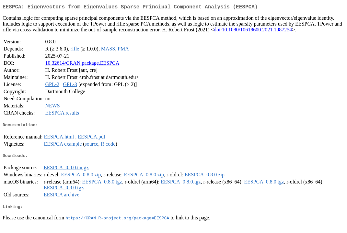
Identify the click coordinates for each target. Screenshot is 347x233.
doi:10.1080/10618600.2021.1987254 (253, 31)
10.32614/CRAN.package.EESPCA (82, 64)
